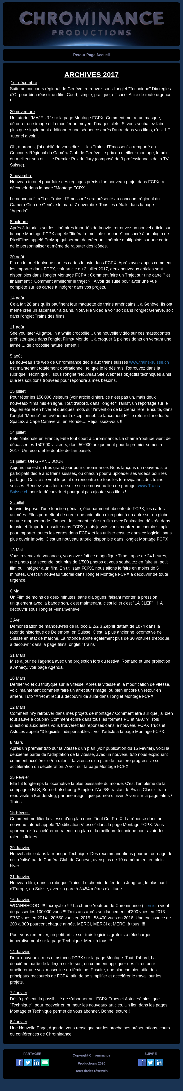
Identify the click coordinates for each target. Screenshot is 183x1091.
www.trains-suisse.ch (149, 362)
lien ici (150, 905)
